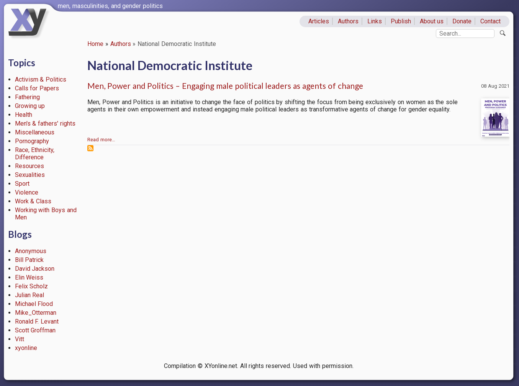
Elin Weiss (29, 277)
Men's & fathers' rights (45, 123)
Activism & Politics (41, 79)
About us (432, 21)
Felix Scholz (31, 286)
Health (23, 114)
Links (374, 21)
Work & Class (33, 201)
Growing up (30, 106)
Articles (318, 21)
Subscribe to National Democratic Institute (90, 148)
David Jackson (35, 268)
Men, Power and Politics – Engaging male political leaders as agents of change (225, 85)
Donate (462, 21)
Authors (348, 21)
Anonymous (30, 251)
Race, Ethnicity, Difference (35, 153)
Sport (22, 183)
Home (95, 43)
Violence (26, 192)
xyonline (26, 348)
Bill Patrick (29, 259)
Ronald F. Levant (37, 321)
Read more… (101, 139)
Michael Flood (34, 303)
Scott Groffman (35, 330)
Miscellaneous (34, 132)
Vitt (19, 339)
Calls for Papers (37, 88)
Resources (29, 166)
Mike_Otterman (35, 312)
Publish (401, 21)
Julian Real (29, 295)
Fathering (27, 97)
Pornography (32, 141)
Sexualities (30, 174)
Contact (490, 21)
